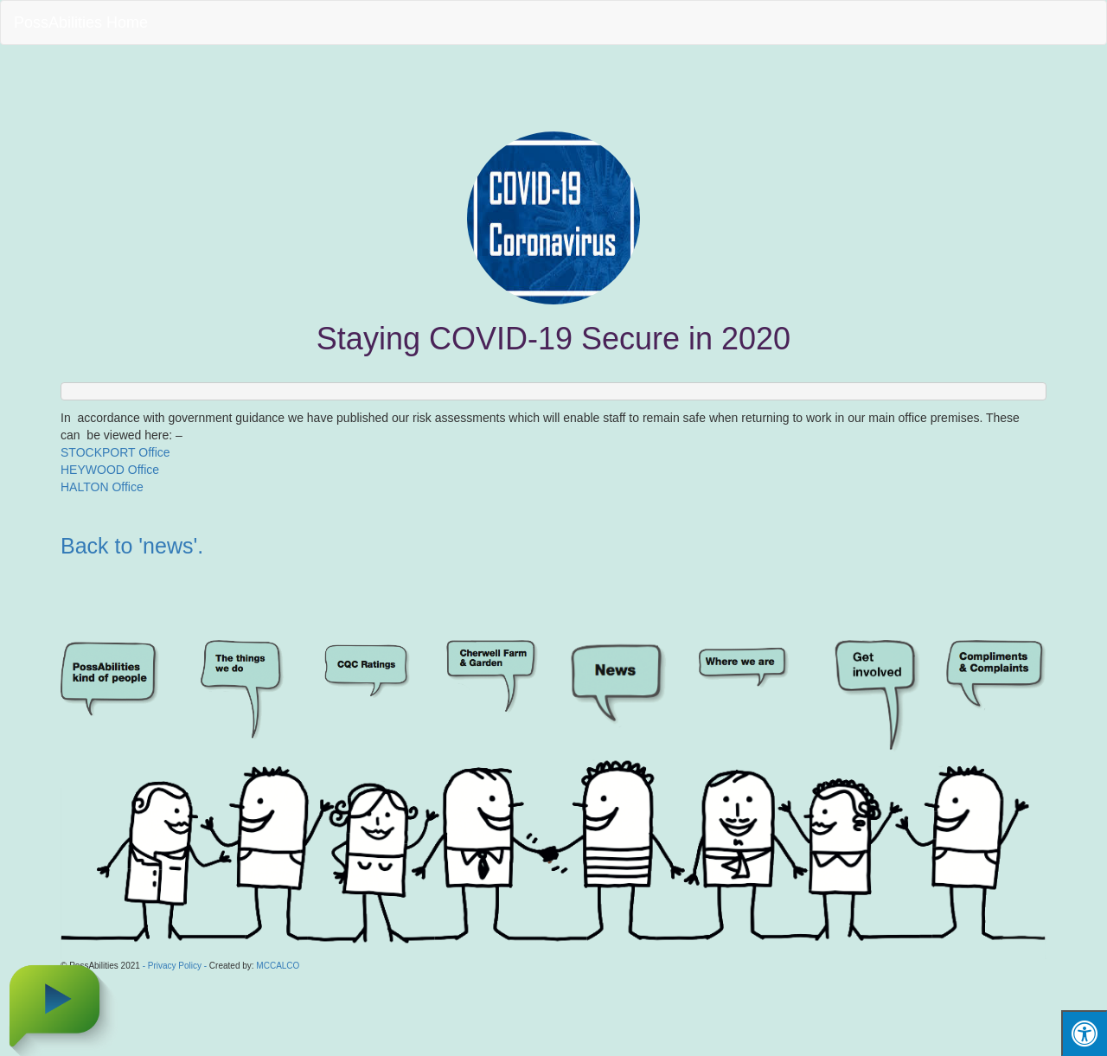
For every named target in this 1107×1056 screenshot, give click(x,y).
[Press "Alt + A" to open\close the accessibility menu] (1084, 1033)
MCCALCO (277, 965)
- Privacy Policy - (175, 965)
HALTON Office (102, 487)
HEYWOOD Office (110, 470)
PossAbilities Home (81, 22)
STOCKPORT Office (115, 452)
